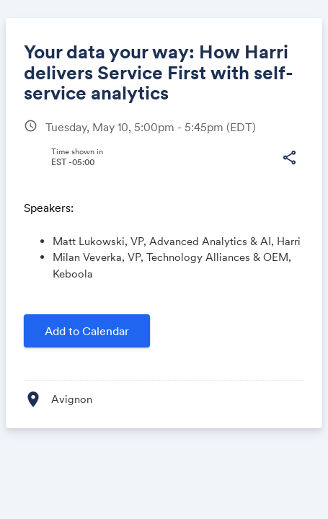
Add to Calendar (87, 331)
